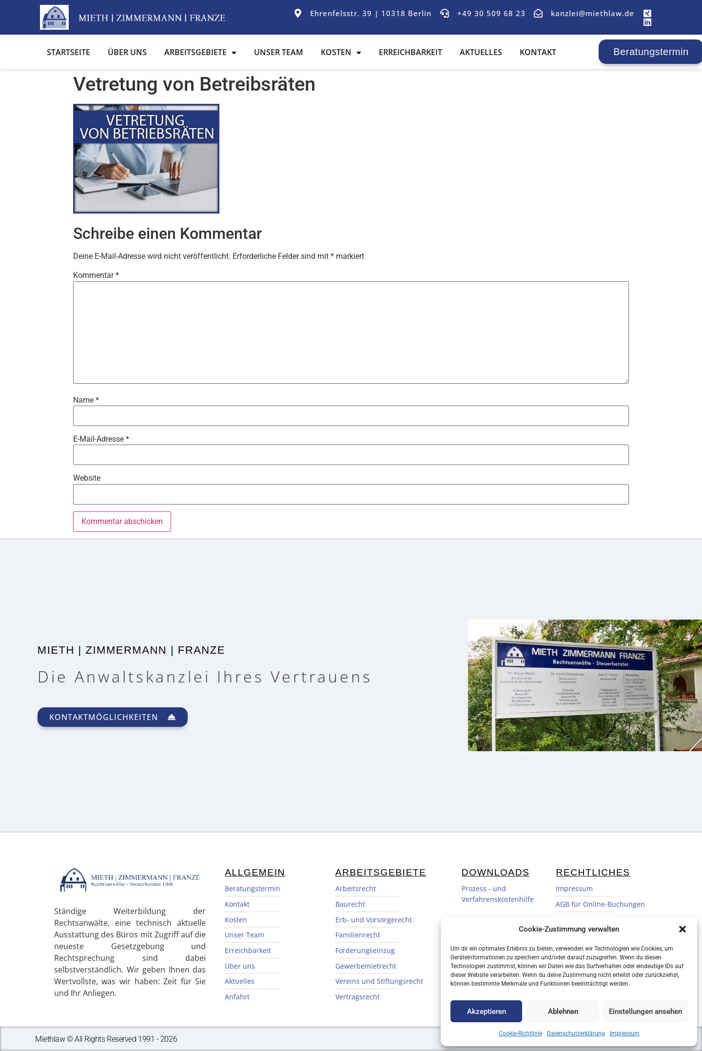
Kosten (343, 52)
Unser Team (280, 52)
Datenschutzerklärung (576, 1033)
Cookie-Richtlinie (520, 1033)
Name (86, 400)
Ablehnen (563, 1011)
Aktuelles (483, 52)
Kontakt (540, 52)
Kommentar (96, 275)
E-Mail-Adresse (101, 439)
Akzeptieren (486, 1011)
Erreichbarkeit (412, 52)
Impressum (625, 1033)
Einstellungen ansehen (645, 1011)
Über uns (129, 52)
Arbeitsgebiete (202, 52)
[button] (682, 929)
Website (86, 478)
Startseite (70, 52)
